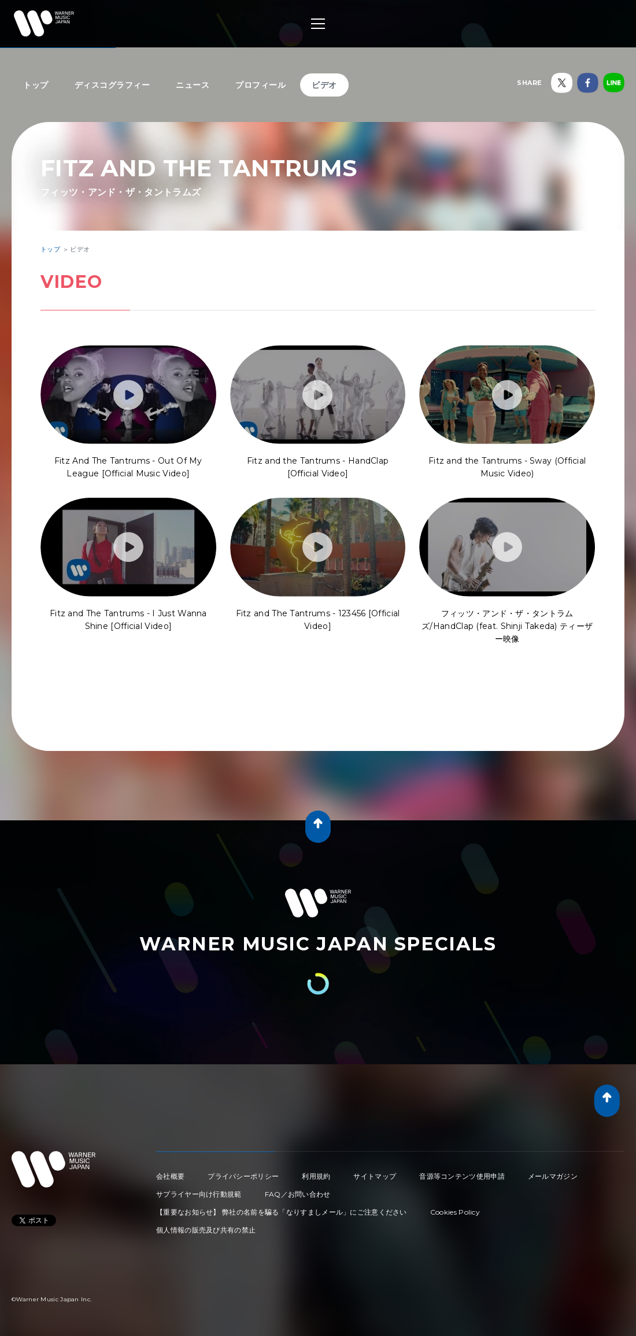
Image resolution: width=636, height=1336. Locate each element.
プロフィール (260, 85)
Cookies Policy (455, 1212)
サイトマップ (374, 1176)
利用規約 (316, 1176)
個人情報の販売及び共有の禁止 (206, 1230)
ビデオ (324, 85)
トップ (36, 85)
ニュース (192, 85)
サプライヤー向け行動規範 (199, 1194)
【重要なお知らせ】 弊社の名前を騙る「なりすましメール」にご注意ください (281, 1212)
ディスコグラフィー (112, 85)
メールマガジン (553, 1176)
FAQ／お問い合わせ (298, 1194)
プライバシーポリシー (243, 1176)
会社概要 (170, 1176)
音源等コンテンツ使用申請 (462, 1176)
